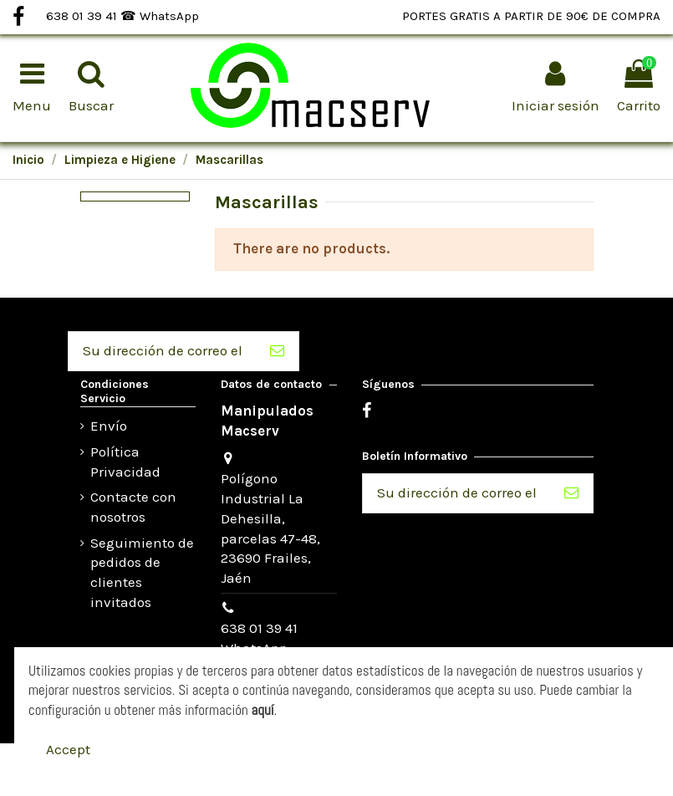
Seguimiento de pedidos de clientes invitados (142, 572)
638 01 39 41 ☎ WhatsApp (122, 15)
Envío (108, 425)
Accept (68, 749)
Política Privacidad (125, 461)
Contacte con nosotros (133, 506)
